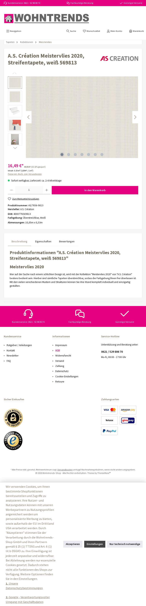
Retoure (59, 381)
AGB (57, 350)
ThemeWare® (104, 473)
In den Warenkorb (95, 190)
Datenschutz (62, 371)
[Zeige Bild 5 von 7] (88, 154)
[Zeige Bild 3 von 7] (75, 154)
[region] (73, 117)
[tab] (19, 241)
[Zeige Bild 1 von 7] (61, 154)
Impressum (61, 345)
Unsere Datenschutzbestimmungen (24, 586)
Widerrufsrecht (63, 355)
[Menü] (14, 31)
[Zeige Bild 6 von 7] (95, 154)
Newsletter (12, 355)
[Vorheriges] (29, 117)
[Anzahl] (29, 190)
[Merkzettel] (91, 31)
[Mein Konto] (114, 31)
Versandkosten (65, 469)
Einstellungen (95, 544)
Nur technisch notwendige (125, 544)
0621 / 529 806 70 (112, 351)
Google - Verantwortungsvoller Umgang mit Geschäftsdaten (28, 599)
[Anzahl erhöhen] (46, 190)
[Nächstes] (135, 117)
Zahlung (59, 366)
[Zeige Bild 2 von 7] (68, 154)
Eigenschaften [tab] (43, 241)
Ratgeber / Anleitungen (19, 345)
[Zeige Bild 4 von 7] (81, 154)
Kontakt (11, 350)
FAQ (9, 361)
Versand (59, 361)
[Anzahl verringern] (11, 190)
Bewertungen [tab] (67, 241)
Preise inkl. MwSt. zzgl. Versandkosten (25, 174)
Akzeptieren (73, 544)
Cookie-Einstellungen (66, 376)
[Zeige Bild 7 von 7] (101, 154)
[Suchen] (71, 31)
